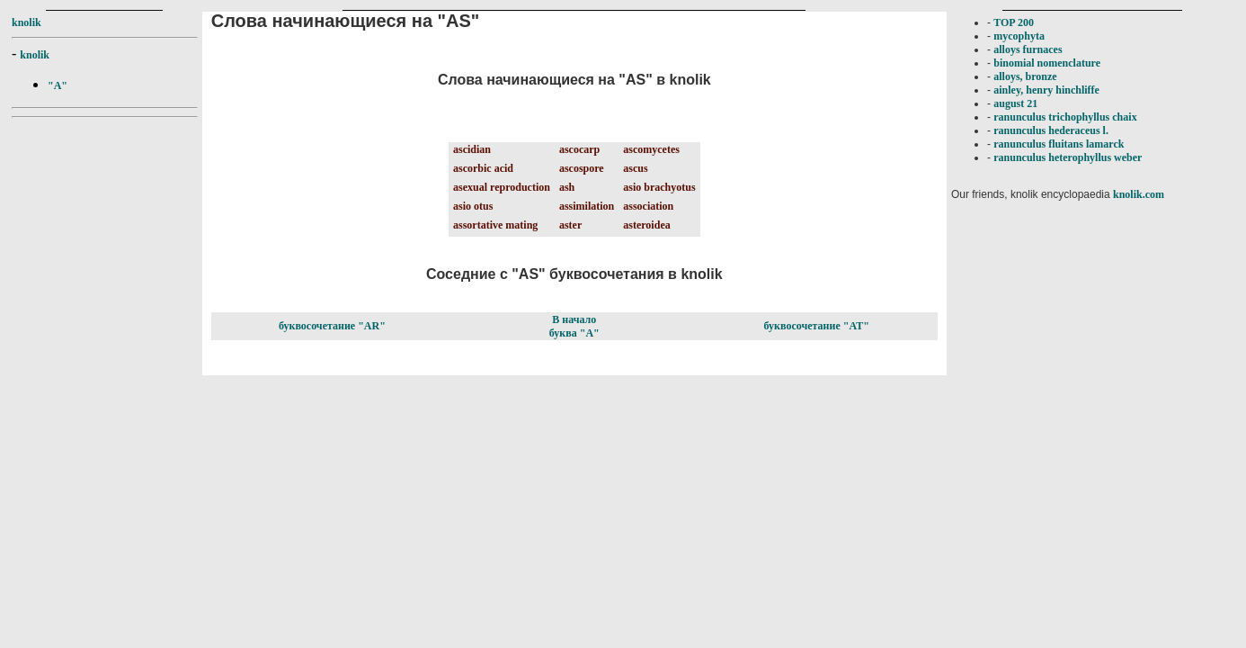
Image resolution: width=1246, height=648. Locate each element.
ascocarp (579, 149)
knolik (26, 22)
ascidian (472, 149)
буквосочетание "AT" (816, 326)
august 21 (1015, 103)
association (648, 206)
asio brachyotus (659, 187)
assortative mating (495, 225)
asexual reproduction (501, 187)
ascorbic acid (483, 168)
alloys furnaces (1027, 49)
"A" (57, 85)
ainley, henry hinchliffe (1046, 90)
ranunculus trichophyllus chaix (1064, 117)
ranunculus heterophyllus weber (1067, 157)
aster (570, 225)
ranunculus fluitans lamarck (1058, 144)
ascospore (581, 168)
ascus (635, 168)
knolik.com (1138, 194)
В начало (574, 319)
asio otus (473, 206)
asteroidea (646, 225)
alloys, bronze (1024, 76)
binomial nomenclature (1046, 63)
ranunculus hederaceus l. (1050, 130)
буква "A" (574, 333)
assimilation (586, 206)
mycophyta (1019, 36)
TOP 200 (1013, 22)
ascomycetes (651, 149)
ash (566, 187)
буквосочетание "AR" (332, 326)
